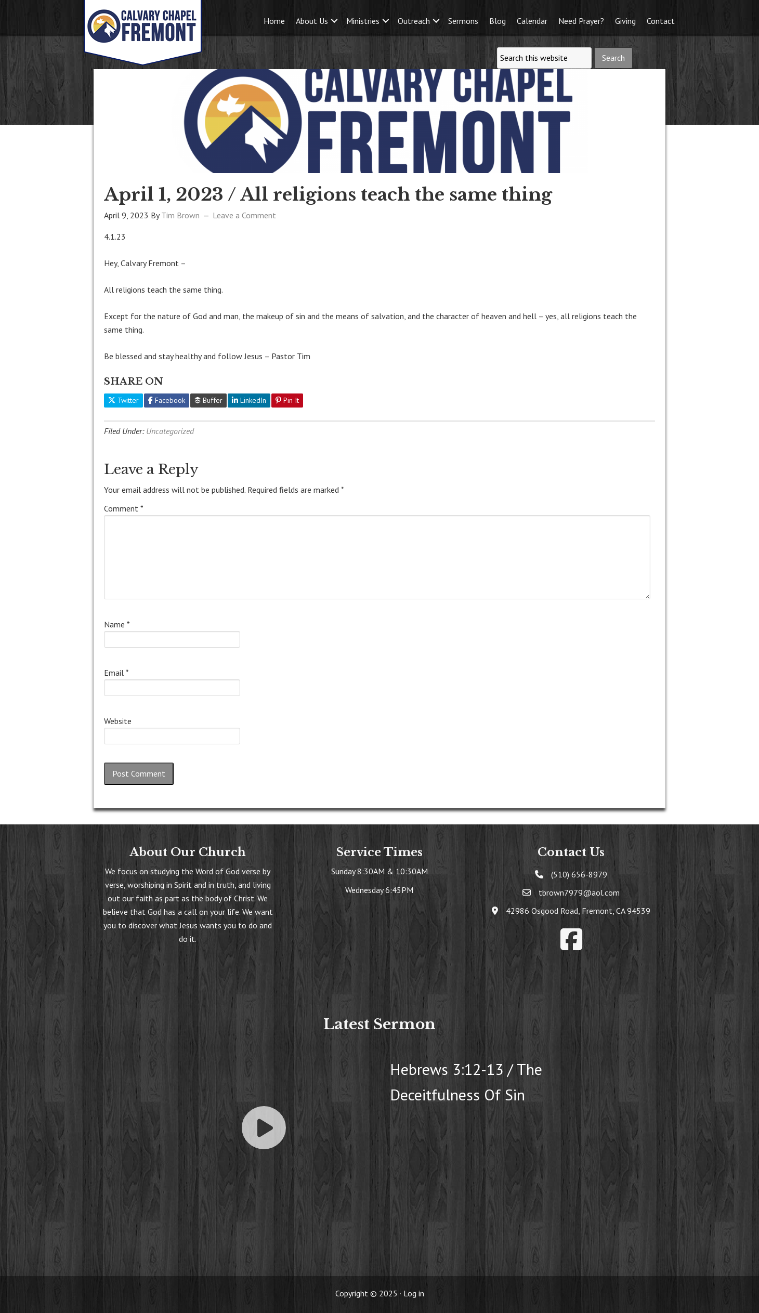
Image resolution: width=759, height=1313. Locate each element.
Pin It (287, 400)
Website (118, 721)
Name (117, 624)
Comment (123, 508)
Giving (625, 21)
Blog (497, 21)
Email (116, 672)
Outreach (414, 21)
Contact (661, 21)
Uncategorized (170, 431)
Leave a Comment (244, 215)
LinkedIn (249, 400)
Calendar (532, 21)
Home (274, 21)
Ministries (362, 21)
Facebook (166, 400)
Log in (413, 1293)
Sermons (463, 21)
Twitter (123, 400)
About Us (312, 21)
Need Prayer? (581, 21)
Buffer (208, 400)
